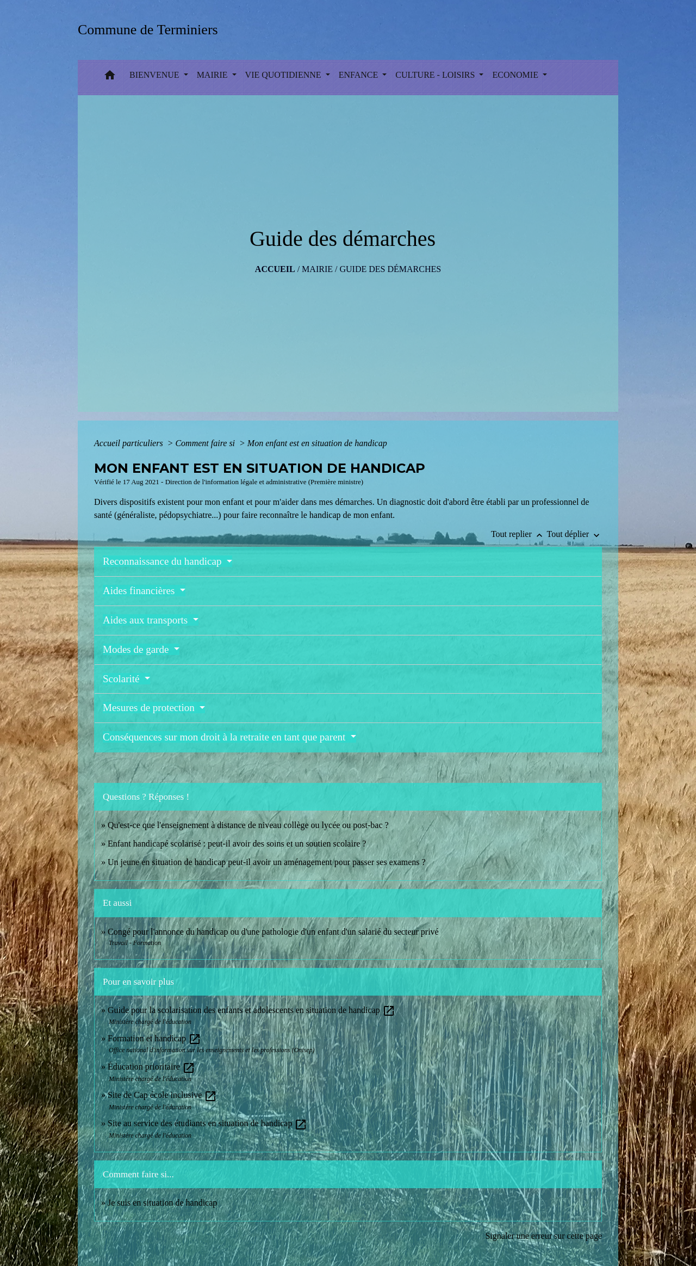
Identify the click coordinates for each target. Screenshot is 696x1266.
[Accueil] (151, 29)
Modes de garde (137, 649)
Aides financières (140, 590)
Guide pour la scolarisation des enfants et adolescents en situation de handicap (251, 1010)
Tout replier (519, 534)
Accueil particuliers (129, 443)
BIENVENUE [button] (155, 74)
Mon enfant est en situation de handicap (317, 443)
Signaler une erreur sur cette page (543, 1235)
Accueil (275, 269)
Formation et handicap (154, 1038)
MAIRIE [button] (213, 74)
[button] (110, 77)
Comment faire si (206, 443)
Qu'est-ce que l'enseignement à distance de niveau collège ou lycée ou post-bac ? (248, 825)
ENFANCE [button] (360, 74)
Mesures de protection (150, 707)
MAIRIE (317, 269)
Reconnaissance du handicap (163, 561)
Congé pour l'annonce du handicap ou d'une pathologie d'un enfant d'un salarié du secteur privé (273, 931)
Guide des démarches (390, 269)
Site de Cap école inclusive (162, 1095)
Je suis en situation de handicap (162, 1202)
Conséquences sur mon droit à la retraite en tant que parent (225, 737)
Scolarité (122, 678)
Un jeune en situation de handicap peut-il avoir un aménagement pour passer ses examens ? (267, 862)
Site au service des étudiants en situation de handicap (207, 1123)
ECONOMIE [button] (516, 74)
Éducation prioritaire (151, 1066)
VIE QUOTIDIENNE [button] (284, 74)
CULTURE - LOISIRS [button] (436, 74)
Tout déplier (574, 534)
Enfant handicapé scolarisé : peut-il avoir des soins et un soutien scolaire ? (237, 843)
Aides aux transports (146, 620)
